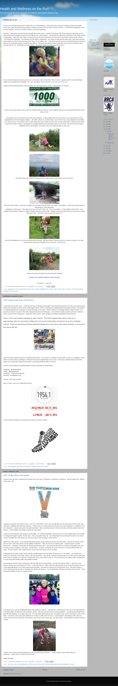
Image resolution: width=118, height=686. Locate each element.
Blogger (69, 681)
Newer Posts (8, 670)
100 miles (10, 664)
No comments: (39, 286)
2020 (107, 121)
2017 (107, 126)
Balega (33, 466)
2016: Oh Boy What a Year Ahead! (16, 475)
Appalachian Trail (13, 289)
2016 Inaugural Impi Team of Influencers (18, 300)
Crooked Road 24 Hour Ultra (26, 289)
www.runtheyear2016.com (59, 82)
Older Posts (80, 670)
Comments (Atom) (16, 673)
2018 (107, 124)
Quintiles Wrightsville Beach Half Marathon (57, 664)
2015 (107, 146)
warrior (46, 466)
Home (44, 670)
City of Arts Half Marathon (21, 664)
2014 (107, 148)
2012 (107, 153)
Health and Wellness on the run (95, 43)
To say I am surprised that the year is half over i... (110, 136)
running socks (40, 466)
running (72, 664)
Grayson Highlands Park (42, 289)
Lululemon (68, 289)
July (108, 131)
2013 (107, 151)
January (109, 142)
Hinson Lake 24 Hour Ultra (57, 289)
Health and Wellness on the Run (24, 9)
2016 (107, 129)
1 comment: (38, 661)
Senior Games (14, 291)
